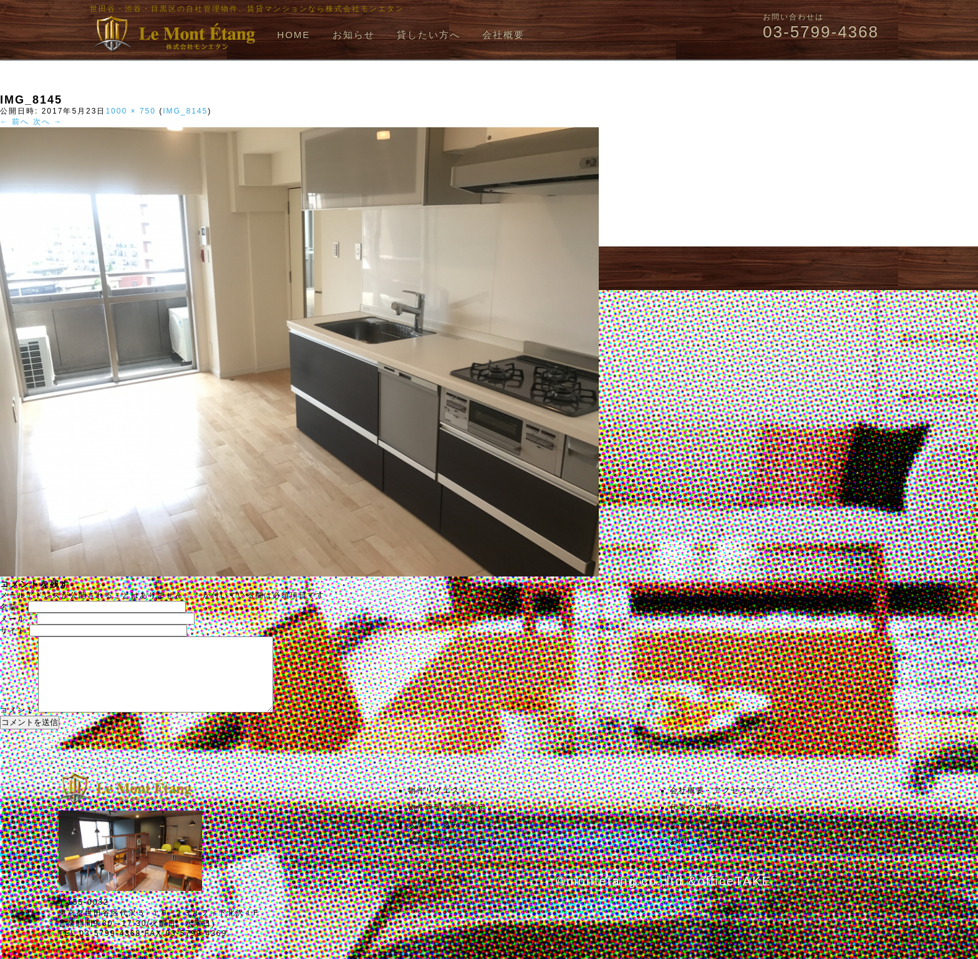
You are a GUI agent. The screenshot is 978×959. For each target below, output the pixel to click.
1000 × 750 (130, 111)
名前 (12, 607)
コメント (17, 725)
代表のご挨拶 (696, 822)
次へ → (47, 121)
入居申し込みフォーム (451, 839)
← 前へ (14, 121)
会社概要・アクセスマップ (722, 805)
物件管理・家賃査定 (447, 822)
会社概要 (503, 34)
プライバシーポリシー (713, 839)
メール (17, 619)
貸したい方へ (428, 34)
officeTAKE (734, 896)
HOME (293, 34)
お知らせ (353, 34)
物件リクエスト (438, 805)
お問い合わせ (696, 856)
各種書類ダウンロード (451, 856)
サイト (13, 630)
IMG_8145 (185, 111)
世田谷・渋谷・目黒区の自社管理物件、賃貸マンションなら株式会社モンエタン (247, 8)
